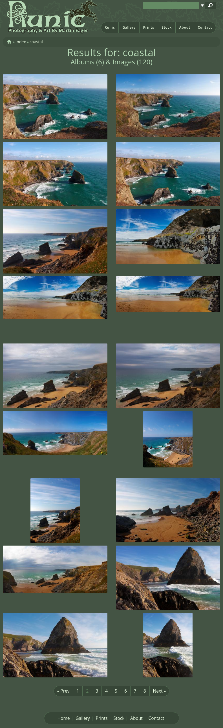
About (184, 27)
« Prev (63, 691)
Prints (148, 27)
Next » (159, 691)
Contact (205, 27)
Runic (110, 27)
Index (21, 41)
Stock (167, 27)
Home (64, 718)
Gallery (129, 27)
